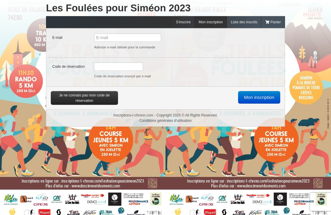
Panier (273, 22)
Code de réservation (68, 66)
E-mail (57, 38)
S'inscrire (183, 22)
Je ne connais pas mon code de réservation (84, 98)
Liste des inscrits (244, 22)
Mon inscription (211, 22)
